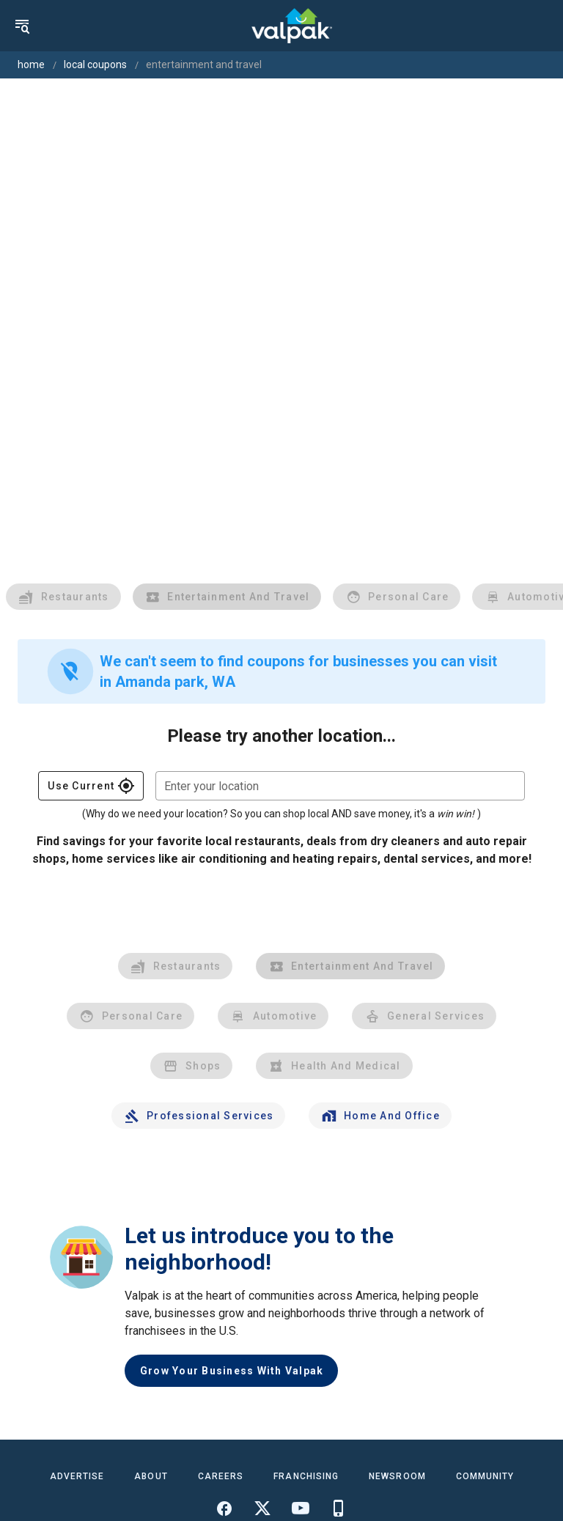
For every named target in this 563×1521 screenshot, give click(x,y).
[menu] (22, 25)
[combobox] (340, 785)
